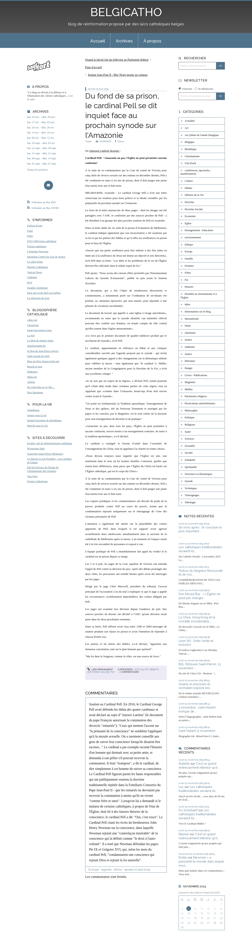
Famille (189, 258)
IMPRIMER (103, 141)
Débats (154, 669)
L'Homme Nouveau (37, 251)
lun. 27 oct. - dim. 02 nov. (41, 122)
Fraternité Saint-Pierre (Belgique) (45, 453)
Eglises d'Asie (34, 225)
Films (188, 272)
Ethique (189, 244)
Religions (190, 424)
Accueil (97, 40)
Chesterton (33, 325)
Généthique (33, 410)
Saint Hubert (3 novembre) (197, 730)
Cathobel (32, 277)
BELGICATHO (126, 12)
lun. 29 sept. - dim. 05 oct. (41, 143)
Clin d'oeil (190, 163)
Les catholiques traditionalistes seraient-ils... (198, 789)
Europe (188, 251)
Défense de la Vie (194, 195)
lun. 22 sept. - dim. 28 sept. (41, 148)
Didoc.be (32, 376)
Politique (189, 417)
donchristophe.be (36, 345)
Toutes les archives (37, 169)
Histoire (189, 286)
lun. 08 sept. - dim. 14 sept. (41, 158)
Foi (112, 671)
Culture (189, 180)
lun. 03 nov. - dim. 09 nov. (41, 117)
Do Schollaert (188, 810)
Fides (30, 235)
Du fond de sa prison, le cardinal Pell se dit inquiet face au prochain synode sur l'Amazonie (122, 115)
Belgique (189, 142)
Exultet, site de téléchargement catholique (49, 443)
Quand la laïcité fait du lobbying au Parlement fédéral (116, 59)
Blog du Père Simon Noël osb (43, 361)
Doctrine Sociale (194, 209)
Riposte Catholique (37, 267)
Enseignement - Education (199, 230)
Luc (181, 787)
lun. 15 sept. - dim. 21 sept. (41, 153)
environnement (193, 237)
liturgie (188, 368)
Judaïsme (190, 346)
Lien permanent (100, 669)
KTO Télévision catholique (42, 241)
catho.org (32, 320)
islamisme (190, 332)
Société (189, 452)
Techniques (191, 488)
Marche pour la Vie (37, 425)
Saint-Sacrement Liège (39, 330)
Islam (188, 325)
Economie (190, 216)
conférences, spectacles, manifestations (195, 172)
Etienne (184, 834)
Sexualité (190, 445)
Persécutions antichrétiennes (200, 403)
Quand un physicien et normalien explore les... (195, 686)
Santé (188, 431)
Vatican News (34, 272)
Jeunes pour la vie (36, 415)
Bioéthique (190, 149)
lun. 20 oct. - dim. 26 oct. (40, 127)
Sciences (189, 438)
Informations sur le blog (198, 311)
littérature (190, 361)
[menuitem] (97, 40)
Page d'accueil (93, 67)
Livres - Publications (196, 375)
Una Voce (32, 476)
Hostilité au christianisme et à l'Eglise (198, 295)
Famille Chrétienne (37, 287)
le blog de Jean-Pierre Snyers (42, 351)
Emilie (183, 857)
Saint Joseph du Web (38, 356)
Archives (124, 40)
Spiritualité (191, 467)
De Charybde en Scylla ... (41, 387)
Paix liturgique (35, 392)
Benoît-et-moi (34, 366)
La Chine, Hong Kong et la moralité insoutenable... (197, 619)
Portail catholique (36, 246)
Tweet (88, 141)
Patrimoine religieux (196, 396)
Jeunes (188, 339)
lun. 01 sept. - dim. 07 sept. (41, 163)
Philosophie (191, 410)
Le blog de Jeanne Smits (40, 340)
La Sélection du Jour (38, 298)
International (191, 318)
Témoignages (192, 495)
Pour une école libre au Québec (44, 292)
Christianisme (192, 156)
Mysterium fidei (36, 448)
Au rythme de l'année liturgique (202, 135)
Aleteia (31, 382)
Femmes (189, 265)
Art (186, 127)
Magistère (190, 382)
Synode (189, 481)
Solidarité (190, 459)
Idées (187, 304)
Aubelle (184, 763)
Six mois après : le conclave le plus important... (200, 529)
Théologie (190, 502)
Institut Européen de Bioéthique (44, 420)
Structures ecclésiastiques (198, 474)
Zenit (30, 230)
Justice (188, 354)
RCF (29, 282)
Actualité (141, 669)
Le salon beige (35, 261)
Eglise (105, 671)
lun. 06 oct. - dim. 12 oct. (40, 137)
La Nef (31, 335)
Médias (189, 389)
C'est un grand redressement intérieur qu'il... (199, 765)
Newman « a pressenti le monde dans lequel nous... (201, 861)
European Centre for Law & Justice (46, 256)
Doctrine (93, 671)
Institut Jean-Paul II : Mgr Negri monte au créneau (117, 74)
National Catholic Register (104, 150)
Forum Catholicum (37, 481)
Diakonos (32, 371)
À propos (152, 40)
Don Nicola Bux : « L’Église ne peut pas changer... (199, 596)
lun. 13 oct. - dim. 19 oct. (40, 132)
